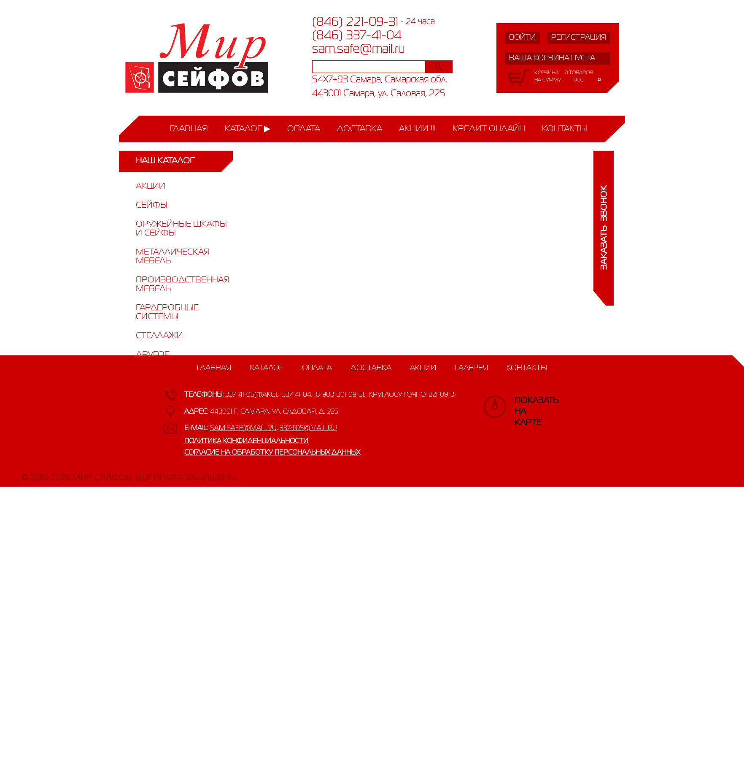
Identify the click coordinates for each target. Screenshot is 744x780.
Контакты (564, 129)
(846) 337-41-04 (357, 35)
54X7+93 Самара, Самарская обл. (379, 80)
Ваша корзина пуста (552, 58)
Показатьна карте (523, 404)
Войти (522, 37)
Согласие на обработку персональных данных (272, 453)
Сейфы (151, 205)
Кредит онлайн (489, 129)
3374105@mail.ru (308, 428)
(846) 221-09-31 (355, 22)
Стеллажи (159, 335)
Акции (150, 186)
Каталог (243, 129)
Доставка (359, 129)
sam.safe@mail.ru (358, 49)
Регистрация (578, 37)
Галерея (471, 368)
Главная (189, 129)
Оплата (303, 129)
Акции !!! (417, 129)
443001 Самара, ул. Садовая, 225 (378, 94)
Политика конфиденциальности (246, 441)
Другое (153, 354)
